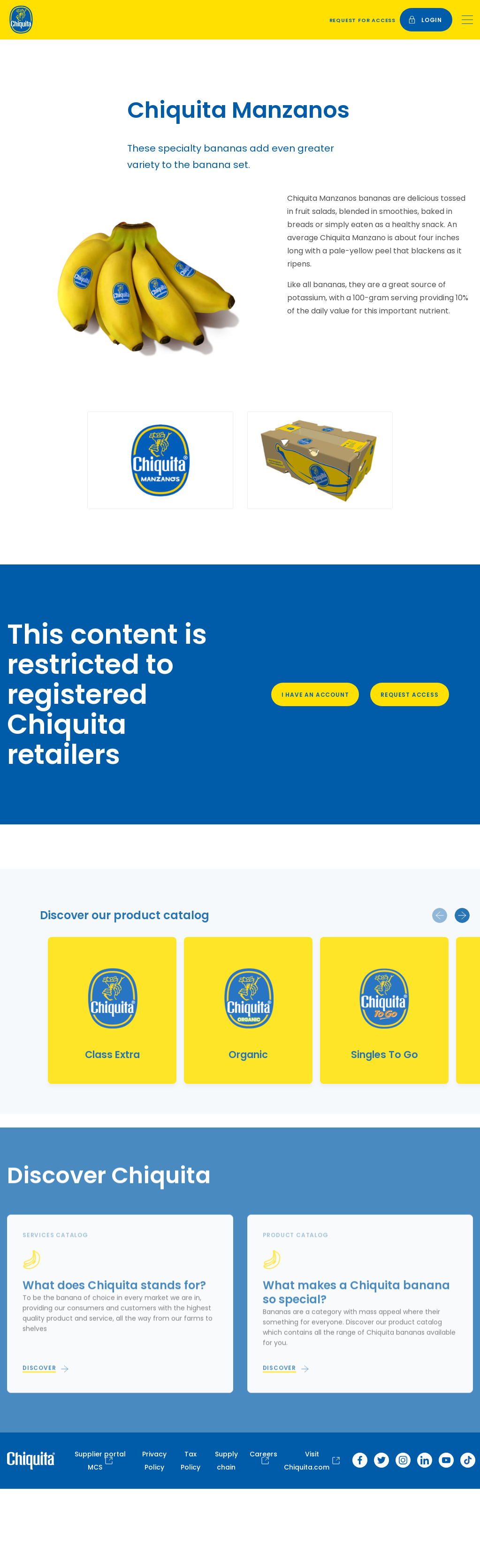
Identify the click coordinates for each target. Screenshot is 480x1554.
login (425, 20)
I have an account (315, 695)
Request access (409, 695)
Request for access (362, 20)
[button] (439, 915)
